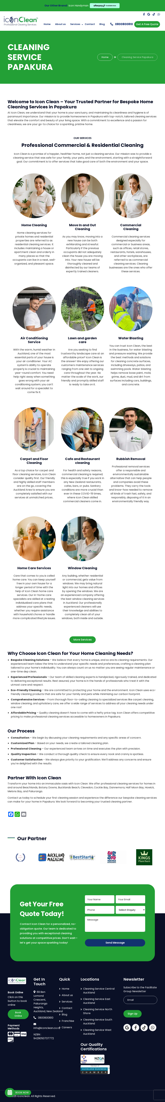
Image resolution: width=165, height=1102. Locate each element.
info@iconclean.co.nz (47, 1026)
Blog (102, 24)
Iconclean (23, 1096)
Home (47, 24)
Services (75, 24)
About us (60, 24)
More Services (82, 639)
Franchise (68, 1021)
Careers (67, 1027)
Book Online (18, 1014)
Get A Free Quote (147, 24)
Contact (90, 24)
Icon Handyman (78, 5)
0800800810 (121, 24)
